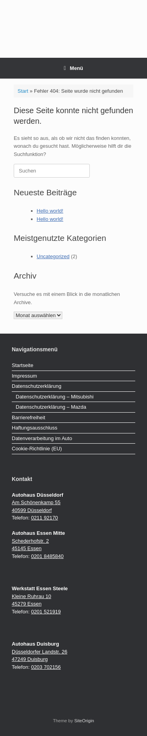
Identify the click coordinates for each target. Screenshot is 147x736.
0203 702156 (46, 667)
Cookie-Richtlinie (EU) (37, 449)
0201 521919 (46, 612)
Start (23, 91)
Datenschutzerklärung (36, 386)
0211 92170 (44, 518)
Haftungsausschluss (34, 428)
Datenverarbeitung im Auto (42, 438)
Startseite (22, 365)
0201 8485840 (47, 556)
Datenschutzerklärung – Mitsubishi (55, 397)
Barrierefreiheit (28, 417)
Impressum (24, 376)
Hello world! (50, 211)
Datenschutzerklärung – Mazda (51, 407)
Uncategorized (53, 256)
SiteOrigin (84, 720)
